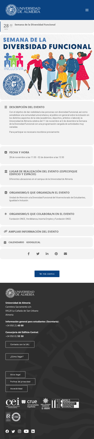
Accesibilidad (16, 388)
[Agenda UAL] (23, 10)
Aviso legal (15, 374)
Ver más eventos (47, 274)
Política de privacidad (20, 381)
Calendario (16, 242)
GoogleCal (33, 242)
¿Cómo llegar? (17, 356)
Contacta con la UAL (19, 344)
